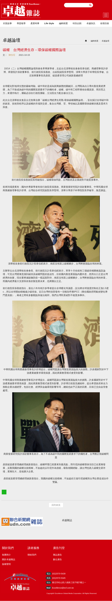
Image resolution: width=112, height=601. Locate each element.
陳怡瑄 (12, 55)
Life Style (49, 23)
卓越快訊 (90, 23)
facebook (102, 5)
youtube (108, 5)
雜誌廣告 (57, 555)
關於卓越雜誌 (8, 559)
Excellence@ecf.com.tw (63, 588)
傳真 (49, 578)
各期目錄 (104, 23)
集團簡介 (6, 555)
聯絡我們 (32, 555)
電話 (49, 574)
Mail (48, 588)
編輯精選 (63, 23)
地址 (49, 582)
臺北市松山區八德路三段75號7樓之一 (69, 582)
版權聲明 (6, 564)
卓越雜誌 (67, 520)
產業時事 (34, 23)
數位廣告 (57, 559)
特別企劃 (77, 23)
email (96, 5)
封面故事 (7, 23)
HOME (21, 10)
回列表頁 (56, 505)
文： (5, 55)
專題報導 (21, 23)
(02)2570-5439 (58, 574)
